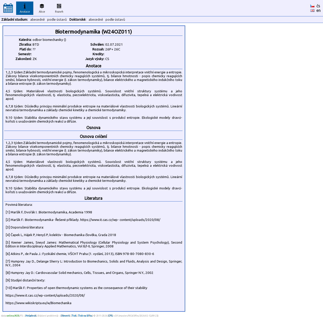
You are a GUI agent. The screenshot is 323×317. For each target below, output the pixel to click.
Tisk (74, 315)
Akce (42, 7)
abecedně (37, 19)
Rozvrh (59, 7)
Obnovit (65, 315)
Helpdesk (30, 315)
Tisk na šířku (85, 315)
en (318, 10)
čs (318, 6)
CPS (110, 315)
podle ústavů (57, 19)
